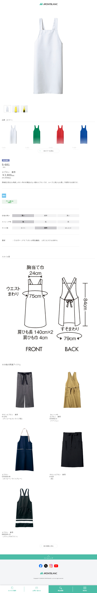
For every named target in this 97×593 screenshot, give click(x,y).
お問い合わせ (37, 590)
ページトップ (48, 558)
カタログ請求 (12, 590)
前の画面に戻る (48, 546)
